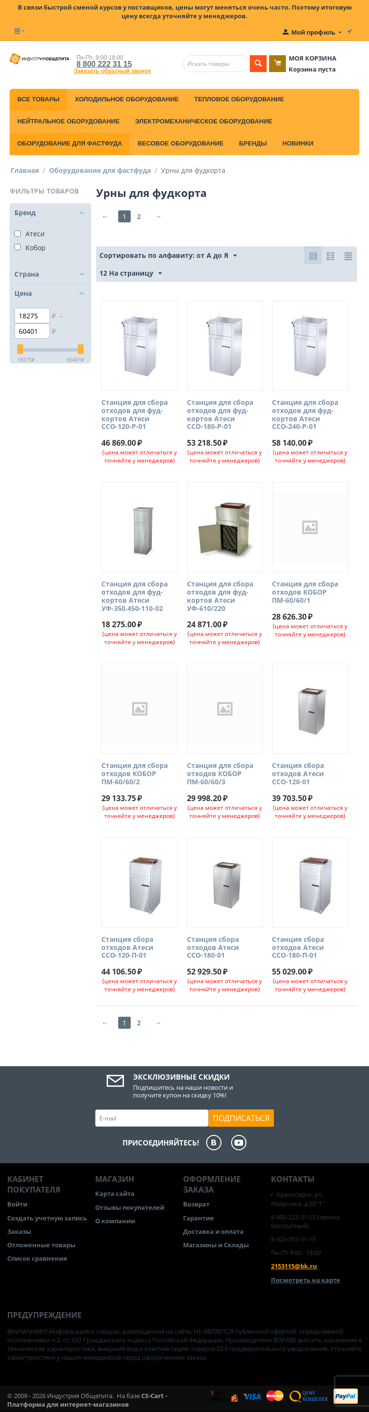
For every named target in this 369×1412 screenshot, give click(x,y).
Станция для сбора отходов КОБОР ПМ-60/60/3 (220, 774)
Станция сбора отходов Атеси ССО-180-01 (213, 948)
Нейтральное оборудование (68, 121)
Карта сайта (115, 1193)
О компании (115, 1221)
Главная (25, 170)
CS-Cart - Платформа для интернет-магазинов (87, 1400)
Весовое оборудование (180, 143)
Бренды (253, 143)
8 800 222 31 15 (104, 64)
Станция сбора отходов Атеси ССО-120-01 (298, 774)
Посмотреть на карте (305, 1280)
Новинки (298, 143)
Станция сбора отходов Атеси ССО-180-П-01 (298, 948)
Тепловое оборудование (239, 99)
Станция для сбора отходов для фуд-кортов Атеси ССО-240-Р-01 (305, 415)
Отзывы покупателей (129, 1207)
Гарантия (198, 1218)
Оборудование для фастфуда (69, 143)
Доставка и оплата (213, 1231)
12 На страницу (130, 273)
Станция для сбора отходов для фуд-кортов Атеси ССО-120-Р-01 (134, 415)
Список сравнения (37, 1258)
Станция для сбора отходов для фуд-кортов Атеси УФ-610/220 (220, 596)
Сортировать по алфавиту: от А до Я (168, 256)
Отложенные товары (41, 1245)
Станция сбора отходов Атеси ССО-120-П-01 (127, 948)
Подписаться (241, 1118)
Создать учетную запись (47, 1218)
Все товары (38, 99)
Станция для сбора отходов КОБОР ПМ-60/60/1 (305, 592)
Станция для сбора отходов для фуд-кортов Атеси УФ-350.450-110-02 (134, 596)
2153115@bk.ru (294, 1266)
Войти (17, 1204)
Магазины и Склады (216, 1245)
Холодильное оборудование (127, 99)
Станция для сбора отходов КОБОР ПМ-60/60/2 (134, 774)
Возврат (196, 1204)
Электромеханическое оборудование (203, 121)
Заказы (19, 1231)
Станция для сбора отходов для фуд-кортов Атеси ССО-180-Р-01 (220, 415)
